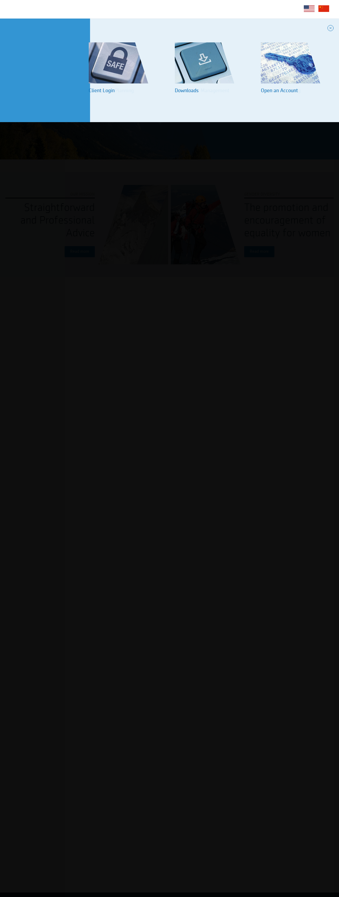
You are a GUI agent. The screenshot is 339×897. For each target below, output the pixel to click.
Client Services (126, 9)
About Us (60, 9)
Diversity (163, 9)
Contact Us (195, 9)
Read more (79, 252)
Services (90, 9)
